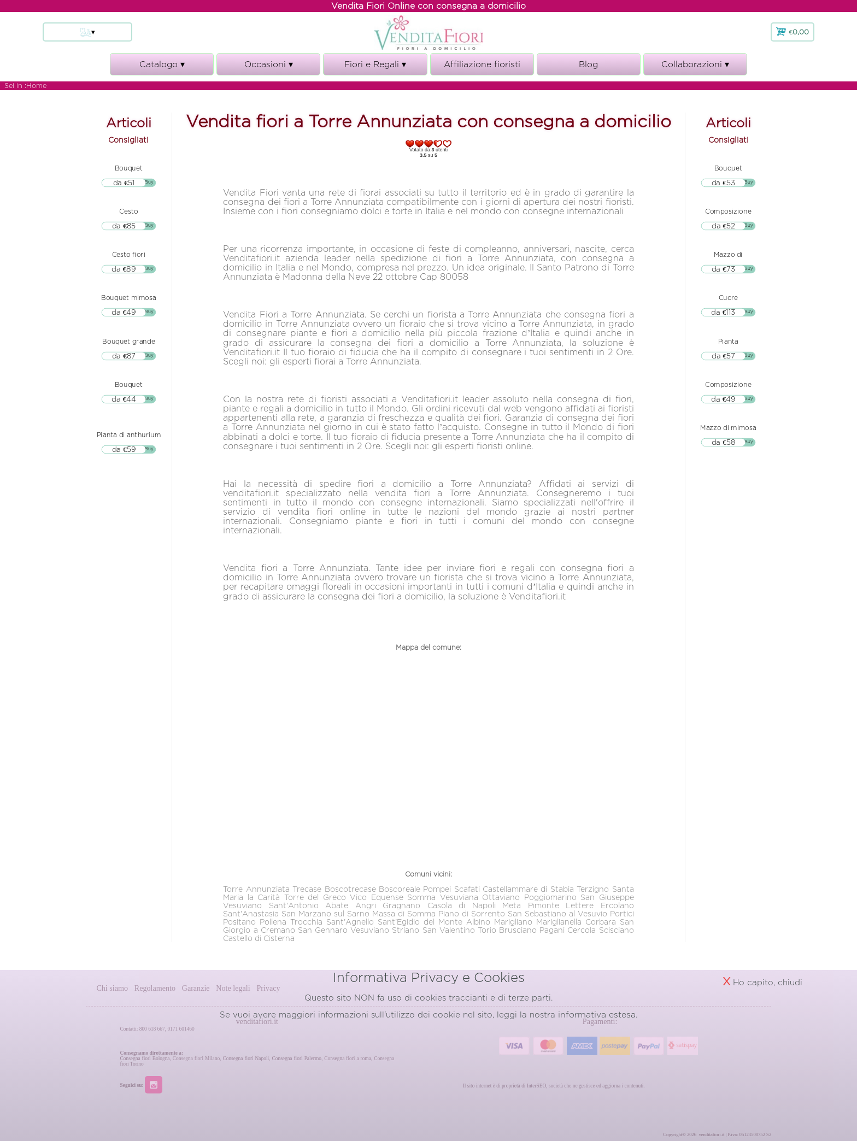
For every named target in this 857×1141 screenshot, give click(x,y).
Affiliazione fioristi (482, 64)
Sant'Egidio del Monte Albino (434, 921)
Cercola (581, 930)
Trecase (306, 889)
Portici (622, 913)
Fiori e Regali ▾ (375, 67)
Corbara (600, 921)
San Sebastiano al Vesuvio (557, 913)
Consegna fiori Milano (196, 1058)
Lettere (580, 905)
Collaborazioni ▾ (695, 67)
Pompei (437, 889)
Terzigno (593, 889)
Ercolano (617, 905)
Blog (588, 64)
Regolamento (154, 988)
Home (36, 85)
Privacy (268, 988)
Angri (365, 905)
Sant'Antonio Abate (308, 905)
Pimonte (543, 905)
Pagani (552, 930)
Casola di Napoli (461, 905)
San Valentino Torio (459, 930)
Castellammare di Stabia (528, 889)
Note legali (233, 988)
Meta (511, 905)
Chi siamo (112, 988)
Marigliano (513, 921)
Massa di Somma (404, 913)
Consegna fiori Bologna (145, 1058)
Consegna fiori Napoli (245, 1058)
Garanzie (196, 988)
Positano (239, 921)
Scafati (467, 889)
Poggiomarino (550, 897)
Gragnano (401, 905)
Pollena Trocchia (291, 921)
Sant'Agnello (350, 921)
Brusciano (518, 930)
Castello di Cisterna (259, 938)
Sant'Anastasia (251, 913)
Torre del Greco (315, 897)
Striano (405, 930)
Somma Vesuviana (442, 897)
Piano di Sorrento (471, 913)
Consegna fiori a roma (347, 1058)
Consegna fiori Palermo (296, 1058)
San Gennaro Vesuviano (343, 930)
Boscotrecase (350, 889)
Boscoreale (399, 889)
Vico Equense (376, 897)
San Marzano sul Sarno (325, 913)
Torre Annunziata (256, 889)
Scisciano (616, 930)
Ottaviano (501, 897)
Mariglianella (559, 921)
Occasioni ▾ (268, 67)
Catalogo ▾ (161, 67)
